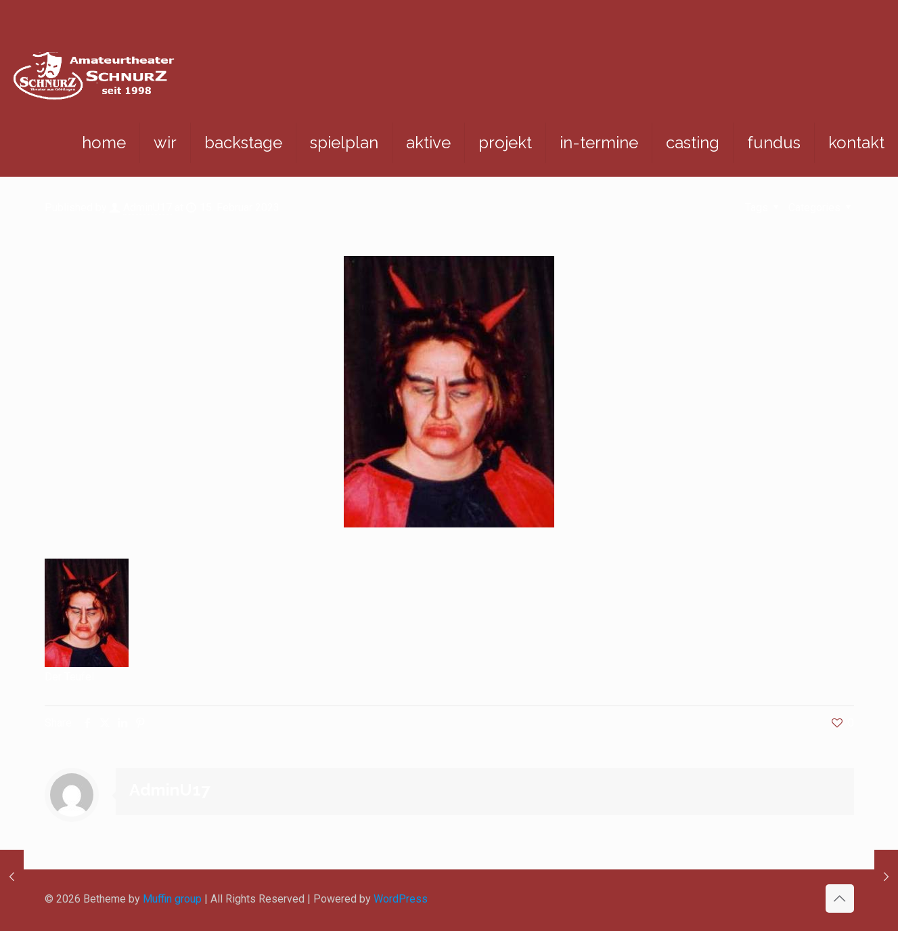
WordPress (401, 898)
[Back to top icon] (840, 898)
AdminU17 (147, 207)
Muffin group (172, 898)
